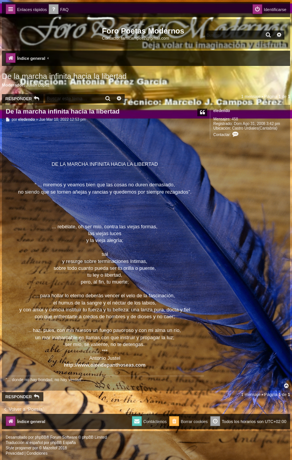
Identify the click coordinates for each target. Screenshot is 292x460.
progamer (23, 448)
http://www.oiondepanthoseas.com (105, 365)
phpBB (40, 437)
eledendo (221, 111)
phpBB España (63, 443)
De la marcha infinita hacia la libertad (64, 76)
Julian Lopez (38, 85)
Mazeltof (50, 448)
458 (235, 119)
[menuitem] (58, 9)
